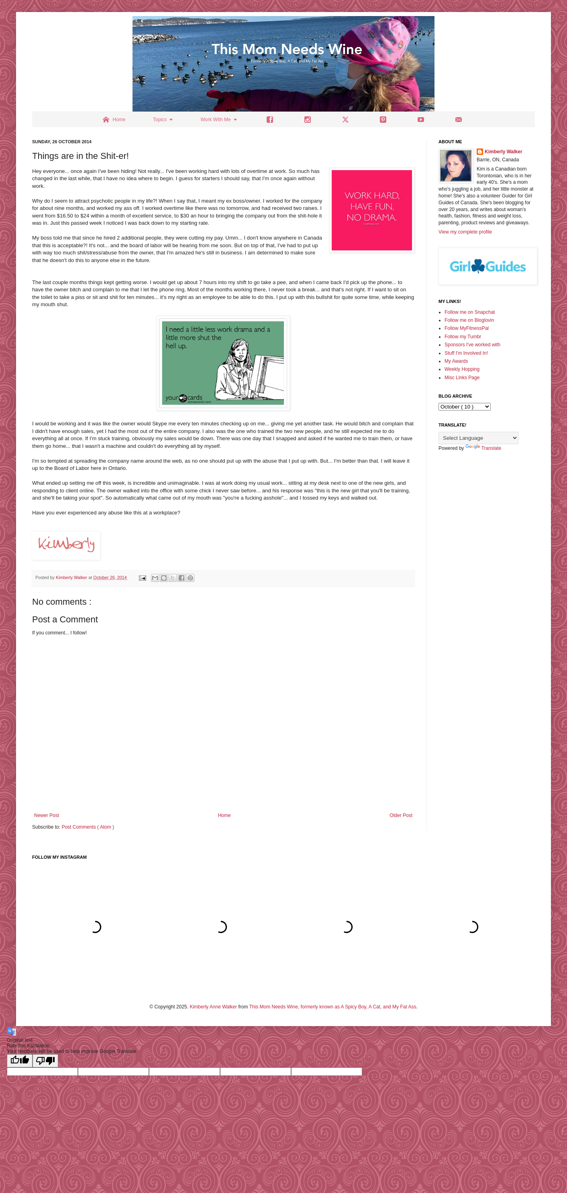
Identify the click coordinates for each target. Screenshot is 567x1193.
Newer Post (46, 815)
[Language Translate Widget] (478, 438)
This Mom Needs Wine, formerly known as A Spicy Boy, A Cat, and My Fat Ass (332, 1007)
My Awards (456, 361)
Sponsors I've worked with (472, 345)
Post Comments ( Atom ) (87, 827)
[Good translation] (20, 1060)
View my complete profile (465, 232)
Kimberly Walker (503, 151)
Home (224, 815)
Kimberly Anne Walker (213, 1007)
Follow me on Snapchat (470, 312)
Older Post (401, 815)
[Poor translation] (45, 1060)
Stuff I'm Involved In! (466, 353)
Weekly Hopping (462, 369)
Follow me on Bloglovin (469, 320)
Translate (483, 448)
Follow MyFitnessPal (467, 328)
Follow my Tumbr (463, 336)
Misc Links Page (462, 377)
